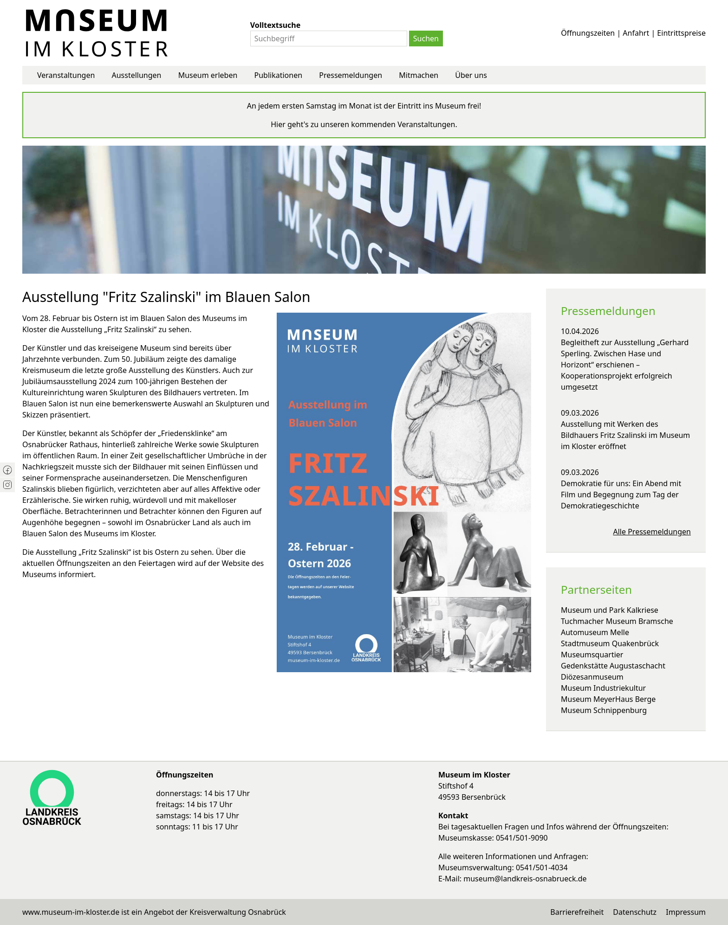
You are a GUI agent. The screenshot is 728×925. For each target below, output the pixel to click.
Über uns (471, 75)
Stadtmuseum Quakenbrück (610, 643)
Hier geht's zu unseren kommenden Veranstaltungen (363, 124)
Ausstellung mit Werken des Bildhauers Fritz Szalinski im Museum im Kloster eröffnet (625, 435)
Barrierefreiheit (577, 912)
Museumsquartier (592, 654)
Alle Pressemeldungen (652, 532)
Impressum (686, 912)
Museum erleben (208, 75)
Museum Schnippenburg (604, 710)
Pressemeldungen (350, 75)
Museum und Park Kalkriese (609, 610)
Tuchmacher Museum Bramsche (617, 621)
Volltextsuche (275, 25)
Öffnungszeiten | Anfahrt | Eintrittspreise (633, 33)
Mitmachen (418, 75)
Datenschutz (634, 912)
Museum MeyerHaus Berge (608, 699)
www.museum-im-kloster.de (70, 912)
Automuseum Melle (595, 632)
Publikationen (278, 75)
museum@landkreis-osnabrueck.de (524, 879)
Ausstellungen (136, 75)
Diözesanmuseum (592, 677)
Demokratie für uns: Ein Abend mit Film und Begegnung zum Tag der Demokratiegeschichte (621, 494)
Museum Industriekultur (603, 688)
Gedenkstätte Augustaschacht (613, 666)
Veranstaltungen (66, 75)
